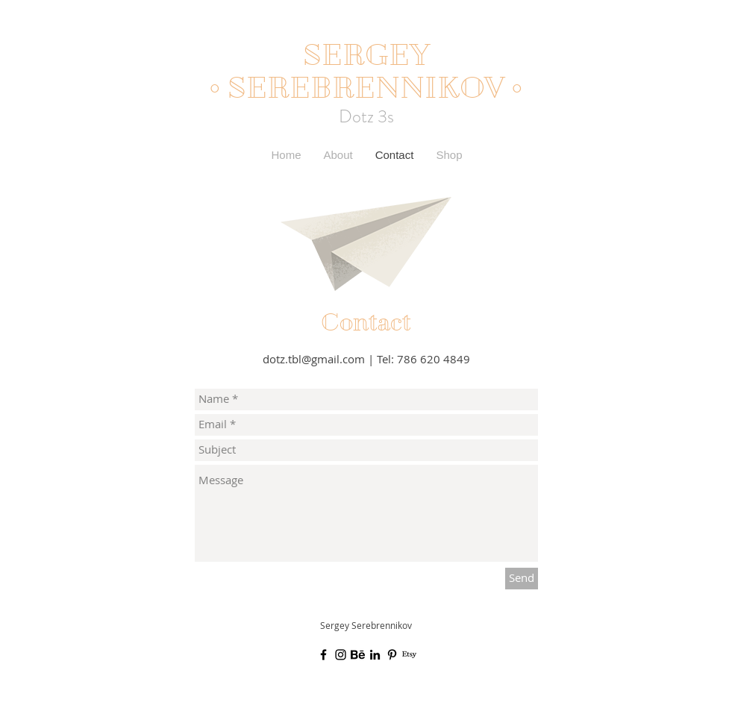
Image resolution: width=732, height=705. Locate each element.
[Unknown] (358, 655)
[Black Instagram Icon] (341, 655)
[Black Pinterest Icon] (392, 655)
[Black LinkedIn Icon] (375, 655)
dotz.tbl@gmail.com (314, 358)
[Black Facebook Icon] (323, 655)
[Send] (521, 578)
